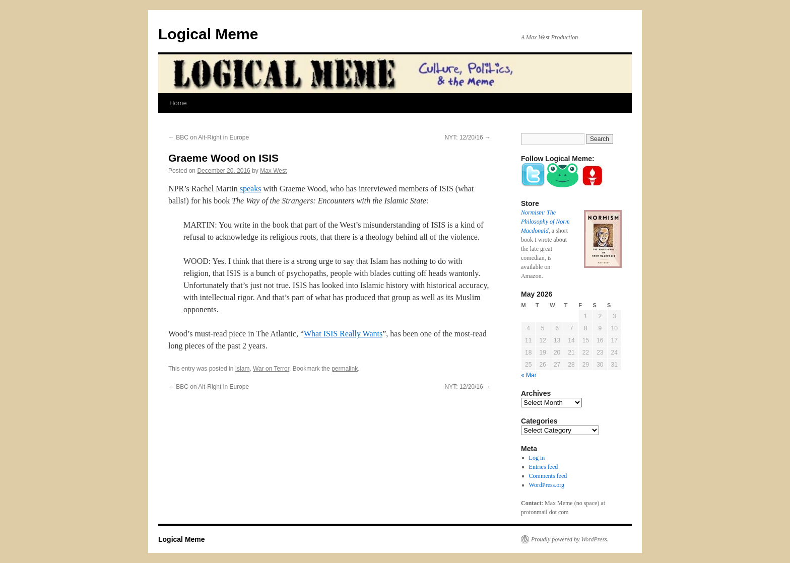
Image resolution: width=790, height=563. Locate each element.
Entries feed (543, 466)
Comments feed (548, 475)
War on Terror (271, 368)
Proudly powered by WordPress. (570, 539)
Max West (273, 170)
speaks (250, 188)
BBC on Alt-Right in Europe (208, 137)
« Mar (529, 375)
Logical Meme (208, 34)
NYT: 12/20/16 (468, 137)
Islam (242, 368)
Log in (537, 457)
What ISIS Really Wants (343, 333)
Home (178, 103)
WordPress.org (546, 484)
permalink (345, 368)
